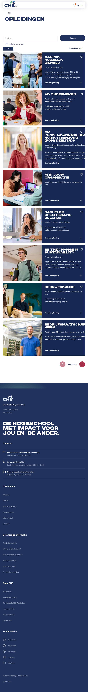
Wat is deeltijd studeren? (12, 555)
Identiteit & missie (10, 597)
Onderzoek (7, 620)
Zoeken (73, 38)
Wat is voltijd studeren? (12, 549)
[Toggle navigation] (82, 5)
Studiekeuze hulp (9, 506)
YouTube (11, 663)
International (8, 518)
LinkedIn (11, 657)
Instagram (12, 645)
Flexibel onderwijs (10, 543)
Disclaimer (7, 681)
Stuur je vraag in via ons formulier (20, 472)
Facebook (12, 651)
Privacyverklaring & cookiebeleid (15, 675)
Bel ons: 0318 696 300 (15, 462)
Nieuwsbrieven (8, 615)
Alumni (5, 500)
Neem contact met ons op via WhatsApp (23, 452)
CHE (9, 13)
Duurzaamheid (8, 609)
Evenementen (8, 512)
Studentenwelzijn (9, 560)
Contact (6, 524)
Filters (8, 49)
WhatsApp (12, 640)
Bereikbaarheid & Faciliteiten (14, 603)
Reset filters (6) (74, 49)
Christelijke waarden (11, 572)
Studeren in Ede (9, 566)
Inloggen (6, 495)
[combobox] (30, 38)
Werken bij (7, 591)
